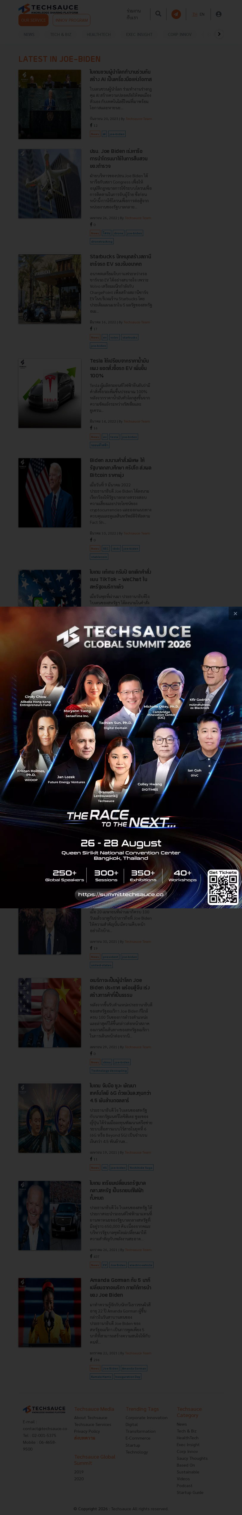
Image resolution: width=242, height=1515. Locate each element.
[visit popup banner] (121, 758)
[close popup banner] (235, 613)
